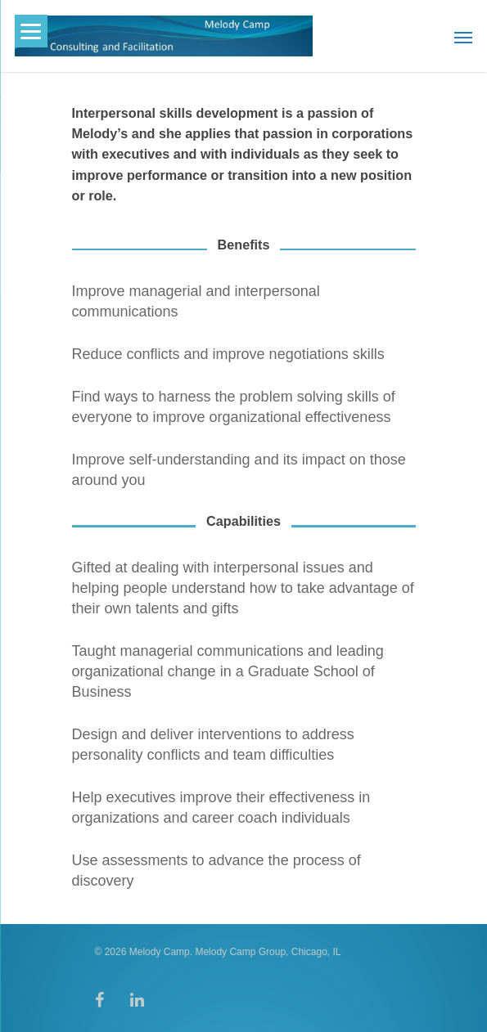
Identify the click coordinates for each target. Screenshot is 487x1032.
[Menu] (31, 31)
